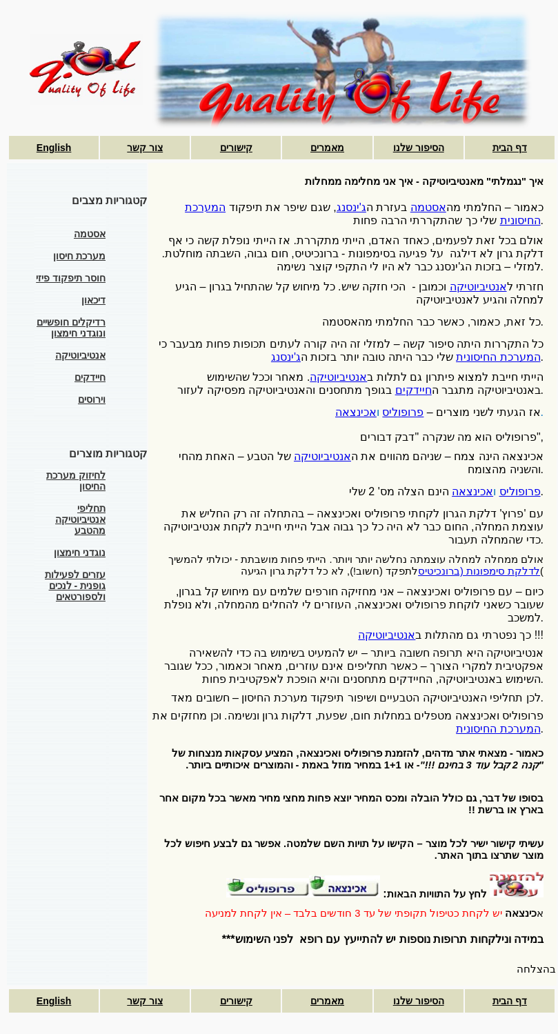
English (54, 147)
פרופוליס (403, 412)
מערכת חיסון (79, 255)
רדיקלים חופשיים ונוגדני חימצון (71, 328)
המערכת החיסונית (498, 357)
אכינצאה (356, 412)
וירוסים (92, 399)
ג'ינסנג (351, 207)
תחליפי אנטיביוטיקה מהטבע (80, 519)
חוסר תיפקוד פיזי (71, 278)
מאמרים (327, 147)
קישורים (236, 147)
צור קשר (145, 147)
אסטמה (90, 233)
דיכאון (93, 300)
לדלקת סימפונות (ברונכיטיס (479, 571)
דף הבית (509, 147)
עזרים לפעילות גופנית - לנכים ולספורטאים (75, 585)
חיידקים (90, 377)
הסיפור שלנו (418, 147)
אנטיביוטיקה (80, 355)
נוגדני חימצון (80, 552)
